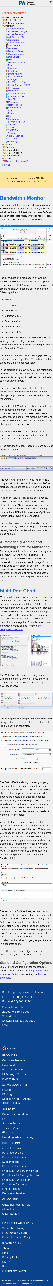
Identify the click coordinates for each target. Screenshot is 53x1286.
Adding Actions (34, 970)
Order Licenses (11, 1148)
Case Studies (10, 1213)
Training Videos (11, 1128)
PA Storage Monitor (14, 1074)
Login (50, 1)
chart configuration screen (21, 627)
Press (5, 1266)
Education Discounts (15, 1184)
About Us (8, 1248)
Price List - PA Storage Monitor (21, 1175)
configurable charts (37, 597)
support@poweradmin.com (27, 992)
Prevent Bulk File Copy (16, 1237)
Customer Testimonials (16, 1204)
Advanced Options (10, 974)
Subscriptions (10, 1162)
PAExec (6, 1090)
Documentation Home (15, 1114)
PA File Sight (10, 1078)
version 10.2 (39, 181)
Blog (5, 1253)
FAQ (5, 1119)
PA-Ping (7, 1094)
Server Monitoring (13, 1228)
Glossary (7, 1132)
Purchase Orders (12, 1153)
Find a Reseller (11, 1189)
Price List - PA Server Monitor (20, 1171)
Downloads (9, 1065)
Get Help (9, 1048)
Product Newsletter (14, 1271)
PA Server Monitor (14, 13)
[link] (16, 28)
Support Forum (11, 1123)
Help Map (5, 164)
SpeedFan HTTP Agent (16, 1099)
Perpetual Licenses (14, 1157)
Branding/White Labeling (17, 1137)
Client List (8, 1209)
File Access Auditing (14, 1233)
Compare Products (13, 1060)
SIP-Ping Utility (11, 1103)
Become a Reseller (13, 1193)
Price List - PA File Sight (16, 1180)
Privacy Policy (11, 1257)
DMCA (6, 1262)
